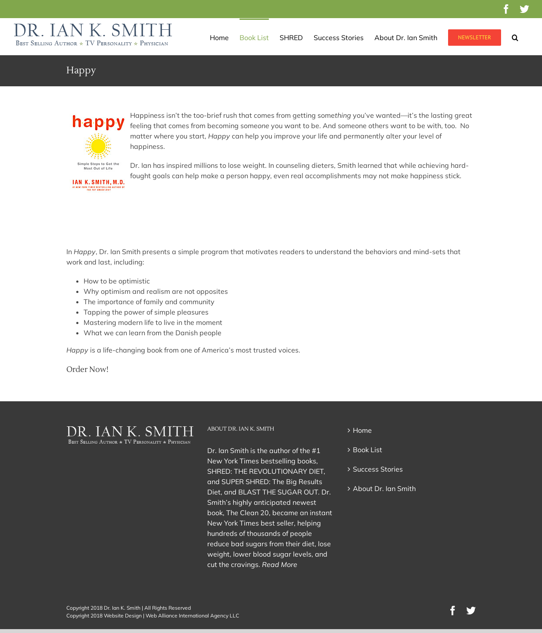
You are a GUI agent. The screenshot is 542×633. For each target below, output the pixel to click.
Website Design (123, 615)
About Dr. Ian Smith (384, 488)
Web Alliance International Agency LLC (192, 615)
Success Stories (378, 469)
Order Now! (87, 370)
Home (362, 430)
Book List (367, 449)
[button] (515, 37)
